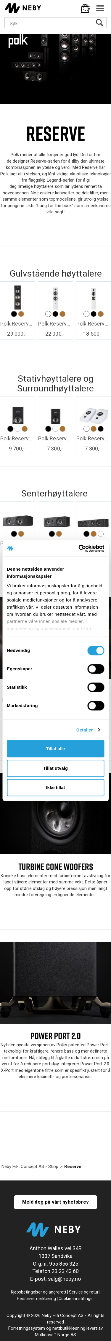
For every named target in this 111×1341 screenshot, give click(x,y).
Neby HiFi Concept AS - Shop (29, 1166)
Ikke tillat (55, 787)
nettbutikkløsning (68, 1328)
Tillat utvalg (55, 768)
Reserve (72, 1166)
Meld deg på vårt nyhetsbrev (55, 1202)
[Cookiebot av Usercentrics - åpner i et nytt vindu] (79, 548)
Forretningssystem (26, 1328)
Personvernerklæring (36, 1298)
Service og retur (84, 1292)
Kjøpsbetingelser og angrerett (38, 1292)
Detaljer (84, 729)
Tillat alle (55, 748)
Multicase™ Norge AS (55, 1334)
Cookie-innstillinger (76, 1298)
